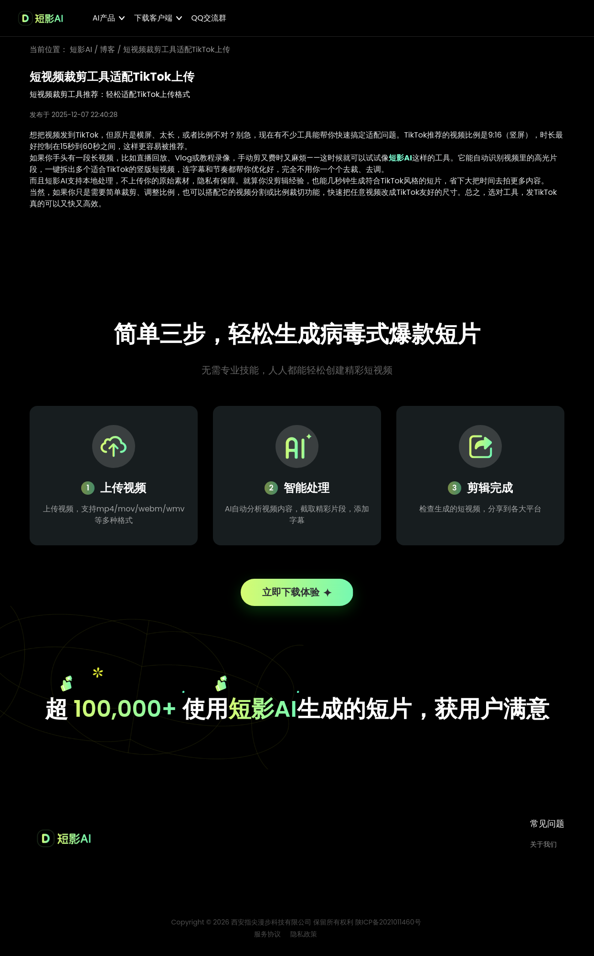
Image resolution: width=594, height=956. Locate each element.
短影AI (81, 49)
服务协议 (267, 937)
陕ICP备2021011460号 (388, 925)
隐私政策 (303, 937)
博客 (107, 49)
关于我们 (543, 847)
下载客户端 (153, 17)
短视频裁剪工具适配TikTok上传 (176, 49)
